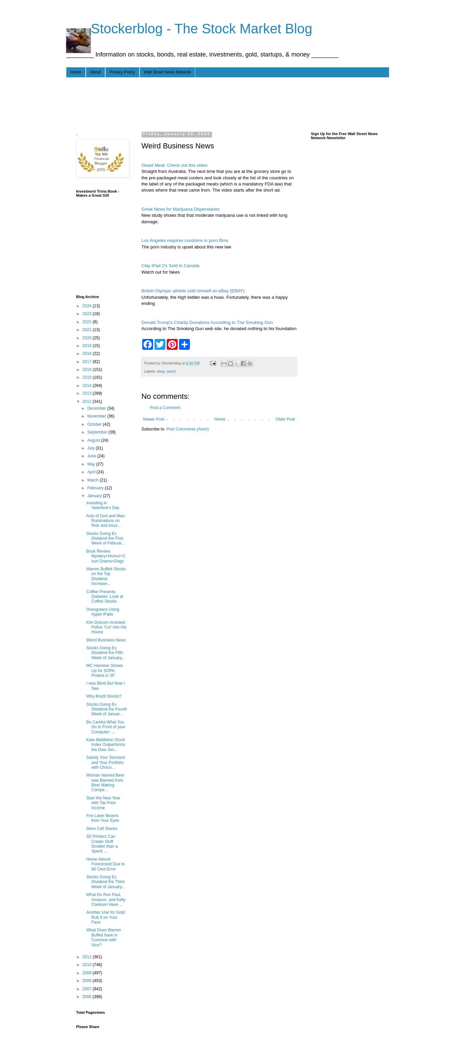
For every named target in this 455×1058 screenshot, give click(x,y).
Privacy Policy (122, 72)
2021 (87, 329)
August (94, 440)
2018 (87, 353)
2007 (87, 989)
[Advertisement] (200, 103)
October (95, 424)
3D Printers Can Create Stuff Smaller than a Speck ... (101, 843)
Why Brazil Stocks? (103, 696)
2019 (87, 345)
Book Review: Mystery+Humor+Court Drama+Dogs (106, 556)
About (95, 72)
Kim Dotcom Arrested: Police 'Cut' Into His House (106, 627)
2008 (87, 980)
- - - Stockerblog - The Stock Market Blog (189, 28)
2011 (87, 957)
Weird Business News (106, 640)
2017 (87, 361)
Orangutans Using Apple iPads (102, 612)
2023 (87, 313)
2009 (87, 973)
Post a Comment (165, 407)
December (97, 408)
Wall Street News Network (167, 72)
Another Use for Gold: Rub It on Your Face (106, 917)
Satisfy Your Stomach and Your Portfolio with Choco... (105, 762)
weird (171, 371)
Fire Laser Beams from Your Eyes (102, 818)
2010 (87, 964)
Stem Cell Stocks (101, 828)
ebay (161, 371)
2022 (87, 322)
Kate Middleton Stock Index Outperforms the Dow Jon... (105, 744)
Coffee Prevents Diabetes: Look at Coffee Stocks (104, 596)
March (93, 480)
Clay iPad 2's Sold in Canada (170, 265)
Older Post (285, 419)
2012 (87, 401)
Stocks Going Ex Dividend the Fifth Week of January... (105, 653)
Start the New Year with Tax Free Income (103, 803)
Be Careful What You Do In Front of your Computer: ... (105, 727)
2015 (87, 377)
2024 (87, 306)
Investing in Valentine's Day (102, 505)
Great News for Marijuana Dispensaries (181, 209)
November (97, 416)
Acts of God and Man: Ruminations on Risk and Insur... (106, 521)
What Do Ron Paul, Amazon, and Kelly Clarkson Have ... (105, 899)
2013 (87, 393)
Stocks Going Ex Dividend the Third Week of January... (105, 882)
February (95, 488)
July (91, 448)
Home (75, 72)
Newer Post (153, 419)
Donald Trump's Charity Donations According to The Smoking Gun (207, 322)
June (92, 456)
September (97, 432)
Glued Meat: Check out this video (175, 165)
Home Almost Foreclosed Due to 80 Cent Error (105, 864)
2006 (87, 996)
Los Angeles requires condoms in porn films (185, 240)
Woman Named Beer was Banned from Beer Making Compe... (105, 782)
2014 (87, 385)
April (91, 472)
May (91, 464)
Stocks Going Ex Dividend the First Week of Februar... (105, 538)
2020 (87, 338)
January (95, 495)
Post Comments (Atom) (187, 429)
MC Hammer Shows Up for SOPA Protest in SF (104, 670)
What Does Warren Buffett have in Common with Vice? (103, 937)
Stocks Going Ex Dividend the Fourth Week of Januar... (106, 709)
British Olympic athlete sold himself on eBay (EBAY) (193, 290)
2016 (87, 369)
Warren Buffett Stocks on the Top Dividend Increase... (106, 576)
